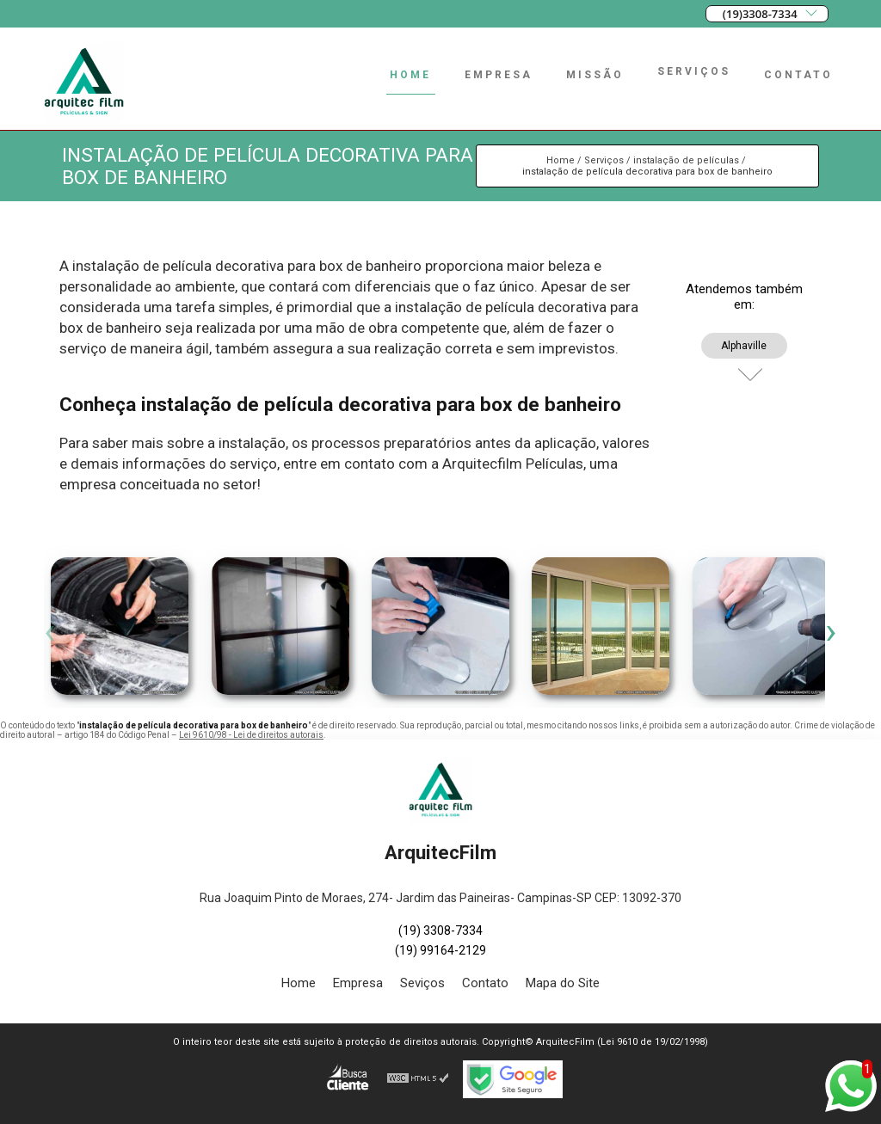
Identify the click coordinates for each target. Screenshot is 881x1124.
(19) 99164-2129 (440, 950)
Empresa (499, 75)
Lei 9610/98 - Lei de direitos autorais (251, 735)
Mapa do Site (563, 983)
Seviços (422, 983)
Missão (595, 75)
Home (410, 75)
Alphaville (744, 346)
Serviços (693, 71)
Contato (798, 75)
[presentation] (50, 630)
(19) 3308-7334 (440, 930)
